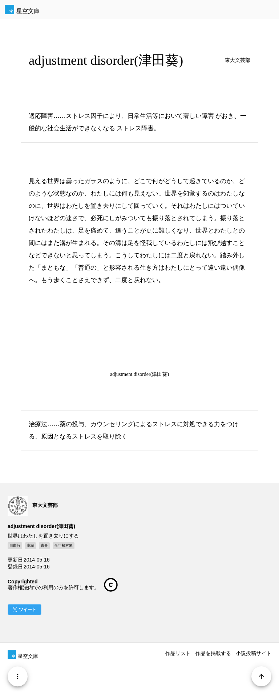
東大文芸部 (237, 60)
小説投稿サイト (253, 653)
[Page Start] (261, 676)
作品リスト (178, 653)
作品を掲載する (213, 653)
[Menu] (18, 676)
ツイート (27, 609)
